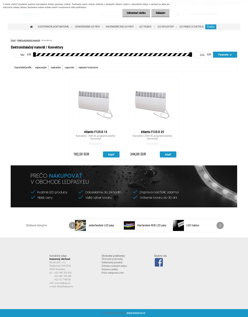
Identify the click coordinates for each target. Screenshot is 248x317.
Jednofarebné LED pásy (87, 26)
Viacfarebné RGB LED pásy (120, 26)
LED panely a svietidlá (191, 26)
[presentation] (72, 225)
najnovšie (69, 67)
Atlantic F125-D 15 (95, 132)
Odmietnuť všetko (136, 13)
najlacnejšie (41, 67)
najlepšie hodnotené (88, 67)
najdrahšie (56, 67)
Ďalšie (211, 26)
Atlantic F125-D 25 (152, 132)
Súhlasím (160, 13)
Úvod (13, 40)
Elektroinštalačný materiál (53, 26)
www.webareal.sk (136, 313)
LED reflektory (166, 26)
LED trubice (145, 26)
